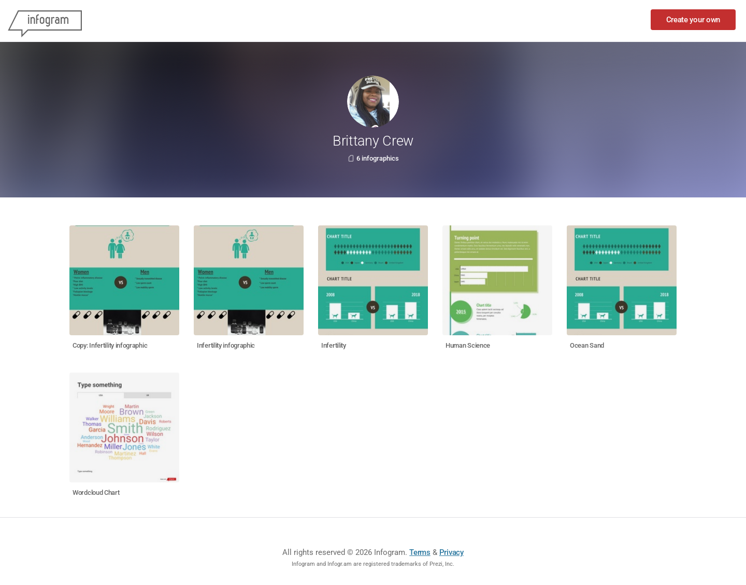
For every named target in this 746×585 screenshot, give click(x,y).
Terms (420, 552)
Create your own (693, 19)
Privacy (451, 552)
